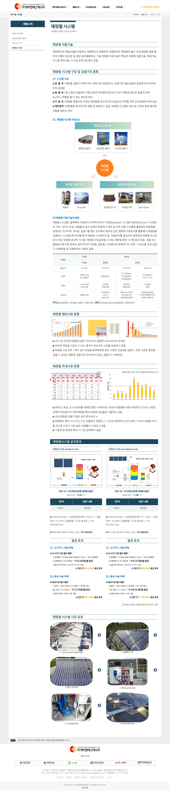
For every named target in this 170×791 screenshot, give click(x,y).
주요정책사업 (91, 7)
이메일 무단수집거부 (97, 777)
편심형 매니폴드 (17, 34)
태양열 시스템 (17, 48)
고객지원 (119, 7)
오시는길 (109, 777)
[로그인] (85, 788)
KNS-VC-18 (16, 43)
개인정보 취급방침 (80, 777)
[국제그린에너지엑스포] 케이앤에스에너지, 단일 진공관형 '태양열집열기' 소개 (43, 740)
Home (136, 15)
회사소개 (60, 777)
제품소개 (75, 7)
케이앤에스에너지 (59, 7)
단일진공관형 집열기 (19, 38)
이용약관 (68, 777)
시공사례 (105, 7)
